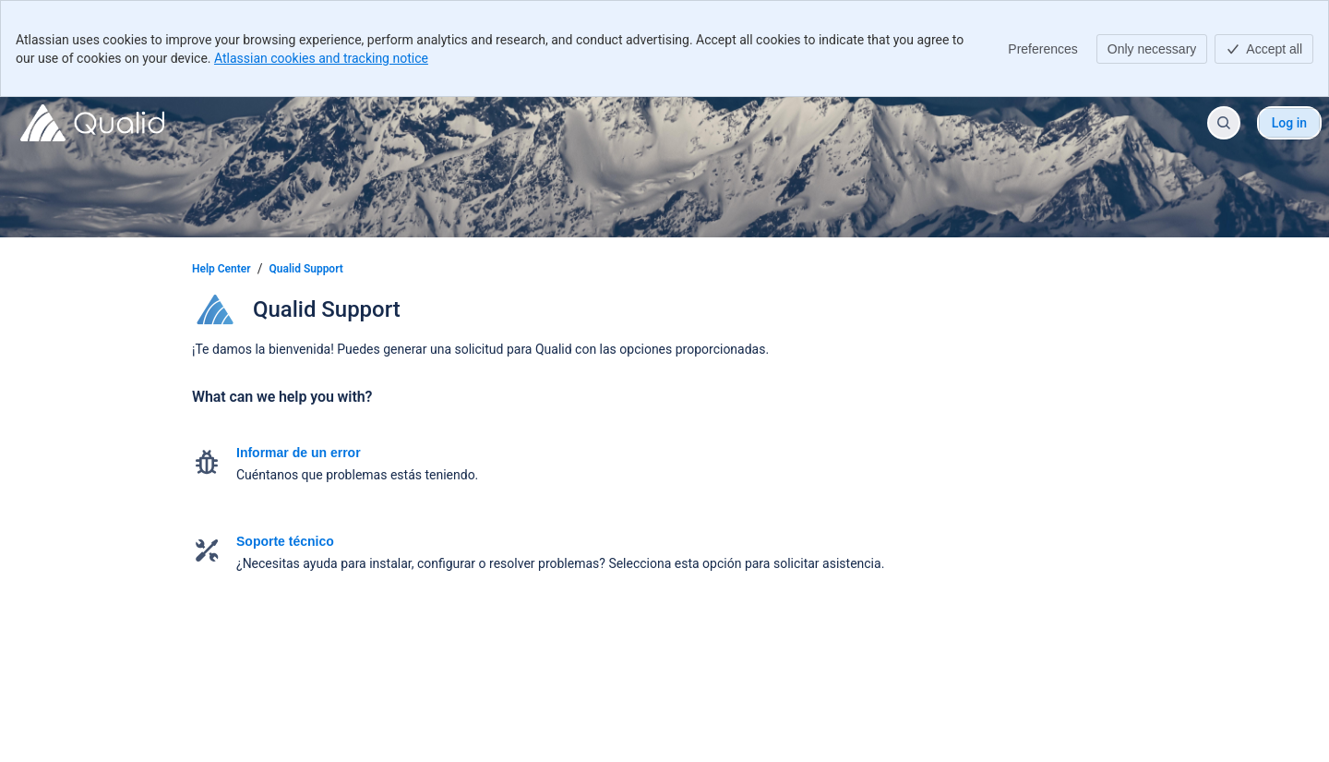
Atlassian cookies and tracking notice (321, 58)
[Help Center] (92, 123)
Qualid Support (306, 268)
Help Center (221, 268)
